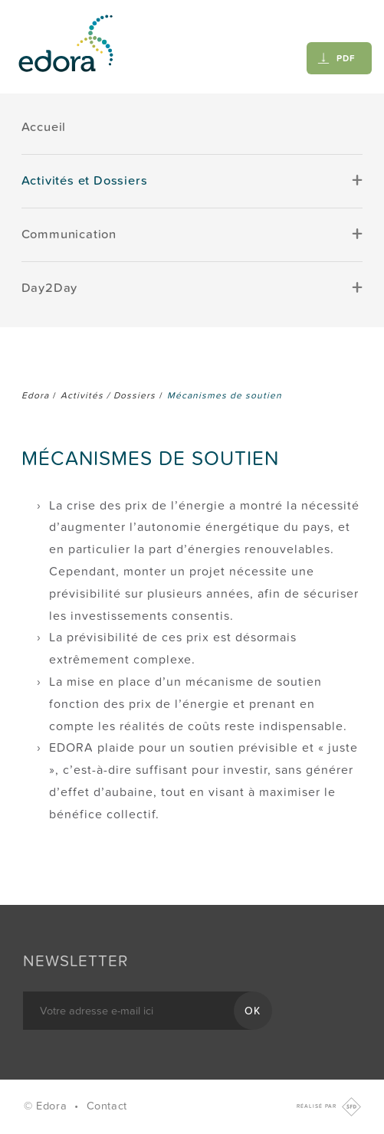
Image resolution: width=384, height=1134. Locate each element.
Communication (69, 234)
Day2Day (49, 288)
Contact (107, 1106)
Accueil (44, 127)
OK (253, 1011)
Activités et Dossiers (84, 180)
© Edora (47, 1106)
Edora (35, 395)
